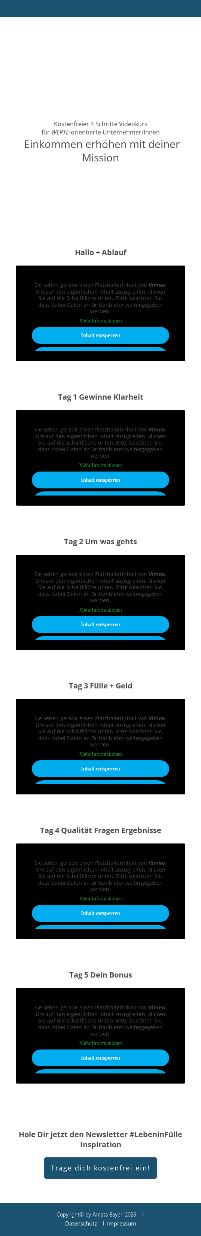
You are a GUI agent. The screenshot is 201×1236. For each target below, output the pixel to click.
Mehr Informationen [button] (100, 321)
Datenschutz (81, 1223)
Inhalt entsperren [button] (100, 335)
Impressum (121, 1223)
